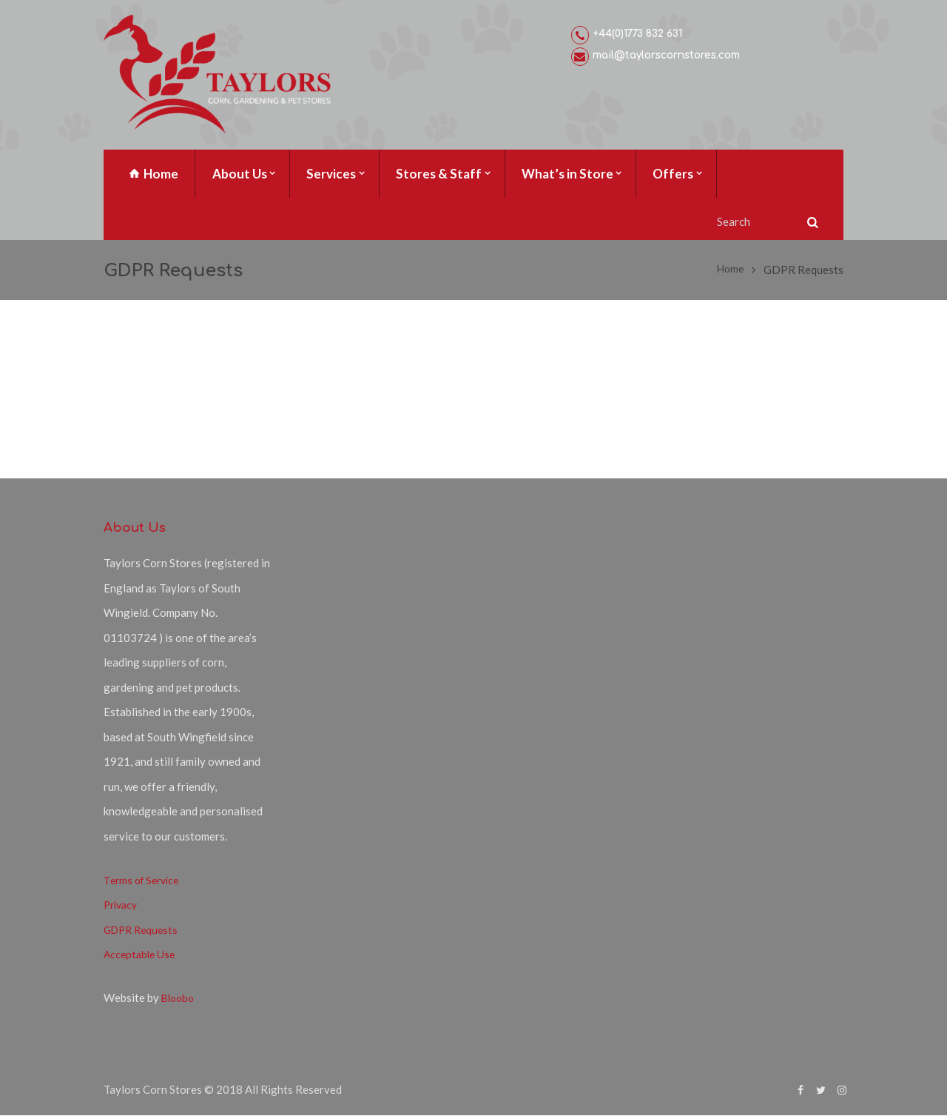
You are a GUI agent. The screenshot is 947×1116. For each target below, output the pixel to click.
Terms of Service (144, 879)
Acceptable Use (141, 953)
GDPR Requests (143, 929)
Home (729, 269)
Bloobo (179, 997)
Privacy (122, 904)
